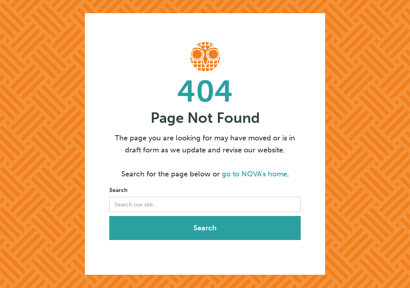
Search (118, 190)
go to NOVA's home (254, 174)
